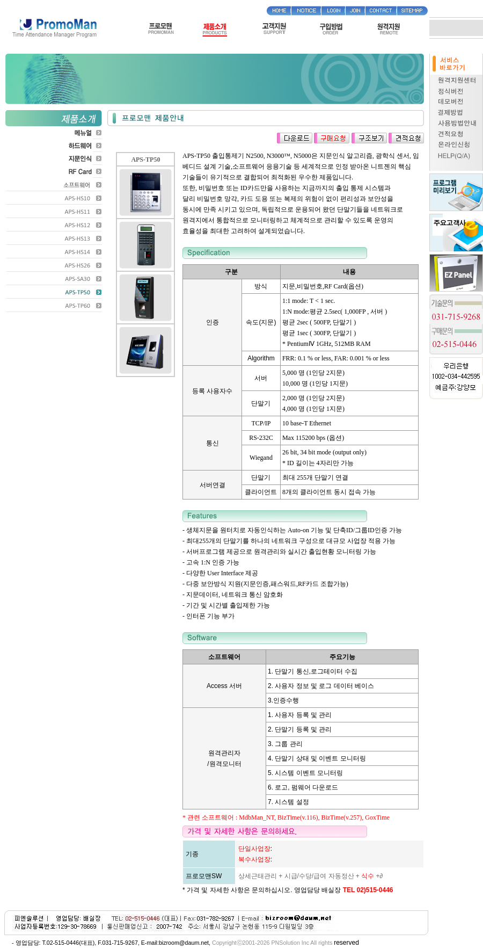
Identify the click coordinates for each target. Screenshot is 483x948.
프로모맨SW (204, 876)
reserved (346, 942)
